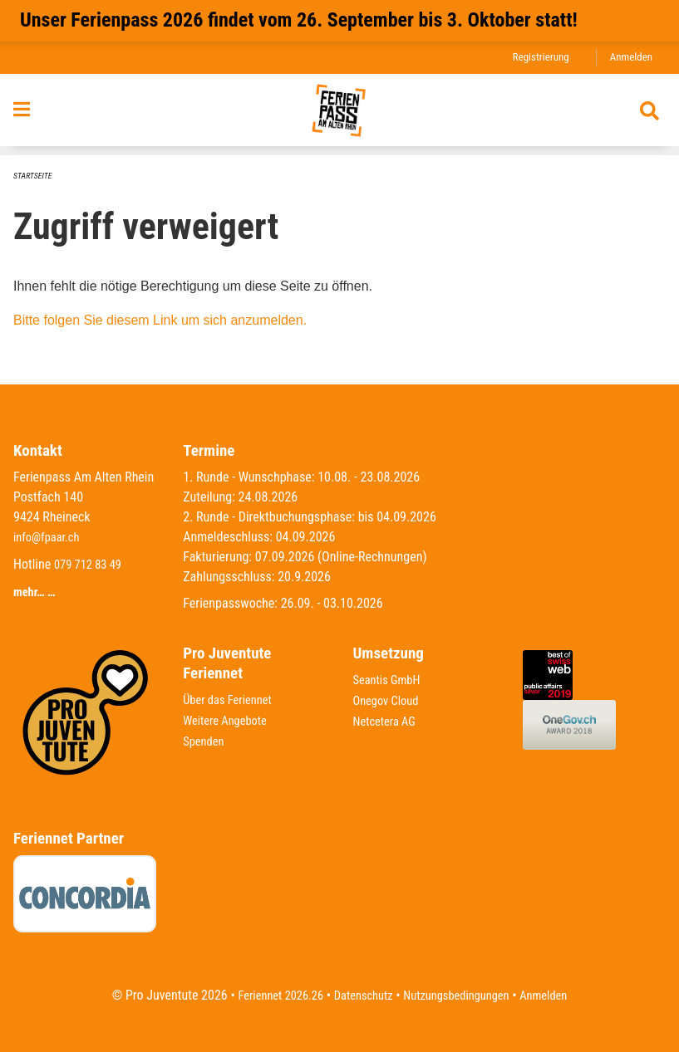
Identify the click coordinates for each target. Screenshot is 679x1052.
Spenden (206, 739)
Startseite (35, 175)
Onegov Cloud (389, 699)
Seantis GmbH (390, 679)
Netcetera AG (388, 719)
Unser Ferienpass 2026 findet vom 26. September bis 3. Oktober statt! (299, 20)
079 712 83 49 (91, 563)
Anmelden (628, 58)
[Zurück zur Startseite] (339, 115)
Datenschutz (359, 995)
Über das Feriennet (232, 699)
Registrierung (533, 58)
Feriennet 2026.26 (268, 995)
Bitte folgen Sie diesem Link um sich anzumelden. (160, 320)
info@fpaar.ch (49, 537)
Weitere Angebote (229, 719)
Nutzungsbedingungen (461, 995)
